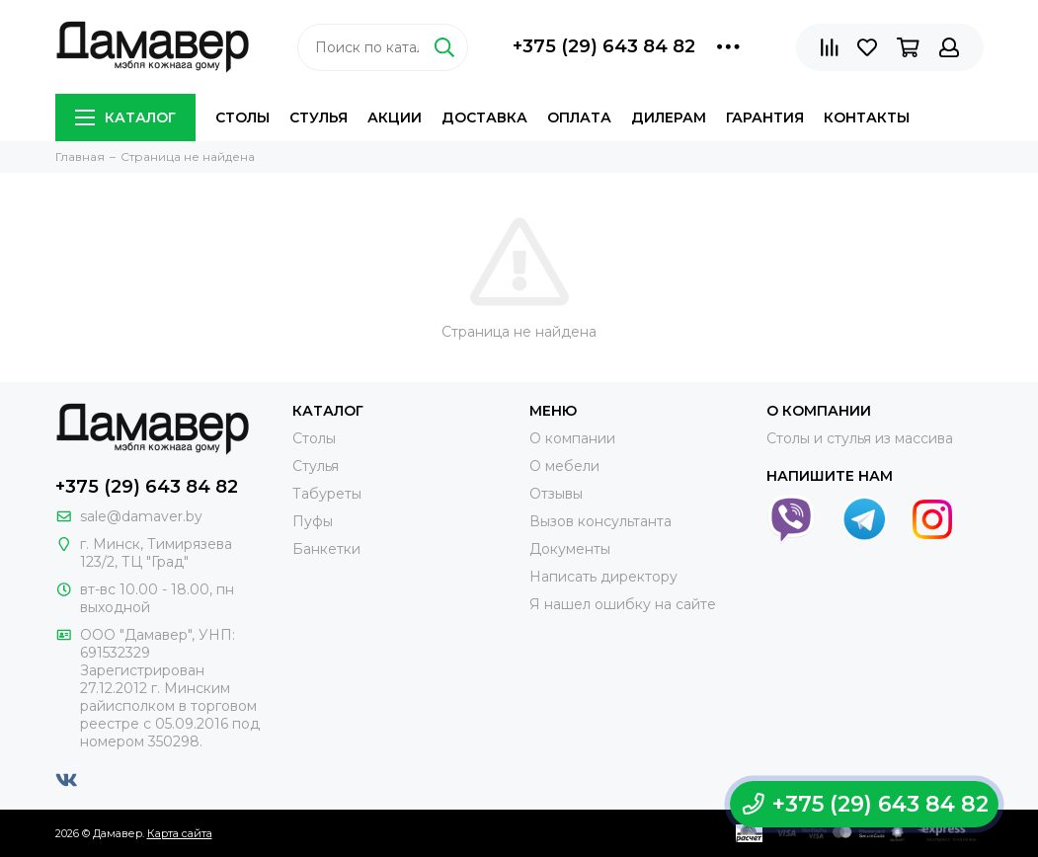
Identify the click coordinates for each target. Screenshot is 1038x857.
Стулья (318, 117)
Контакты (867, 117)
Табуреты (326, 494)
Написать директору (603, 576)
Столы (242, 117)
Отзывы (556, 494)
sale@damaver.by (141, 516)
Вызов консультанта (600, 521)
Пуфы (312, 521)
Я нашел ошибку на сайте (622, 604)
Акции (394, 117)
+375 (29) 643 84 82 (604, 46)
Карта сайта (179, 833)
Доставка (484, 117)
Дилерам (668, 117)
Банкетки (326, 549)
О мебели (564, 466)
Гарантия (765, 117)
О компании (572, 438)
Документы (569, 549)
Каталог (125, 117)
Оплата (579, 117)
